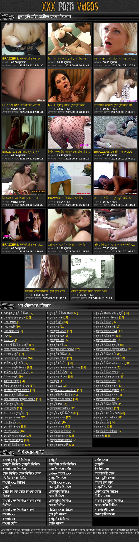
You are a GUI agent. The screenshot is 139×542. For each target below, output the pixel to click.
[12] (109, 431)
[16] (17, 317)
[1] (12, 322)
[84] (103, 435)
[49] (61, 354)
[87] (110, 344)
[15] (58, 403)
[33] (19, 390)
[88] (61, 363)
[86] (18, 367)
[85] (109, 394)
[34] (18, 372)
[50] (64, 313)
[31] (22, 399)
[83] (64, 413)
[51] (57, 326)
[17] (18, 313)
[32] (64, 349)
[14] (62, 435)
